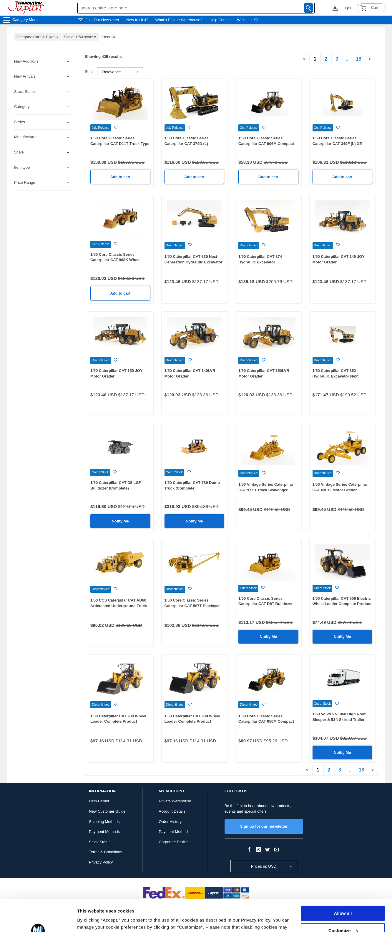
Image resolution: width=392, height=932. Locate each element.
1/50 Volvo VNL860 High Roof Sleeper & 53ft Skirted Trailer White (339, 719)
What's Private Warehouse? (178, 20)
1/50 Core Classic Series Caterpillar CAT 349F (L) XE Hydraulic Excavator (337, 143)
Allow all (343, 883)
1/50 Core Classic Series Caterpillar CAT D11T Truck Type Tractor (119, 143)
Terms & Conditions (105, 852)
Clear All (109, 37)
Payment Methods (104, 831)
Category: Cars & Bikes (37, 37)
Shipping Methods (104, 821)
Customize (343, 900)
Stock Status (99, 842)
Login (346, 8)
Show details (90, 920)
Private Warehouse (175, 801)
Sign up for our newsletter (264, 826)
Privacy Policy (101, 862)
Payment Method (173, 831)
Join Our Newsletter (102, 20)
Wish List (247, 20)
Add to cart (120, 177)
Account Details (172, 811)
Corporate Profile (173, 842)
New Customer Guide (107, 811)
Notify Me (120, 521)
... (348, 58)
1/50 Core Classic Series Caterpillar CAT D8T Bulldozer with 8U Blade (265, 604)
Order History (170, 821)
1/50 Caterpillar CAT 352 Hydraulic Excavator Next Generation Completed (336, 376)
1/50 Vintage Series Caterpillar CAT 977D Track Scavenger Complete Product (265, 489)
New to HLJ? (137, 20)
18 (358, 58)
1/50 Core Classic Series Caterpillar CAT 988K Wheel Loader (115, 260)
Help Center (220, 20)
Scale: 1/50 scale (80, 37)
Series (19, 122)
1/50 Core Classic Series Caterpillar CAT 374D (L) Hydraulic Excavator (187, 143)
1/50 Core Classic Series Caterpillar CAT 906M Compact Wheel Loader (266, 143)
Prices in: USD (264, 866)
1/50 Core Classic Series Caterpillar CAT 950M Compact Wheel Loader (266, 721)
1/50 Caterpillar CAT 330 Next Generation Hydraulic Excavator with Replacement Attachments (193, 262)
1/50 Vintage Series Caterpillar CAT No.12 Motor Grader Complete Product (340, 489)
